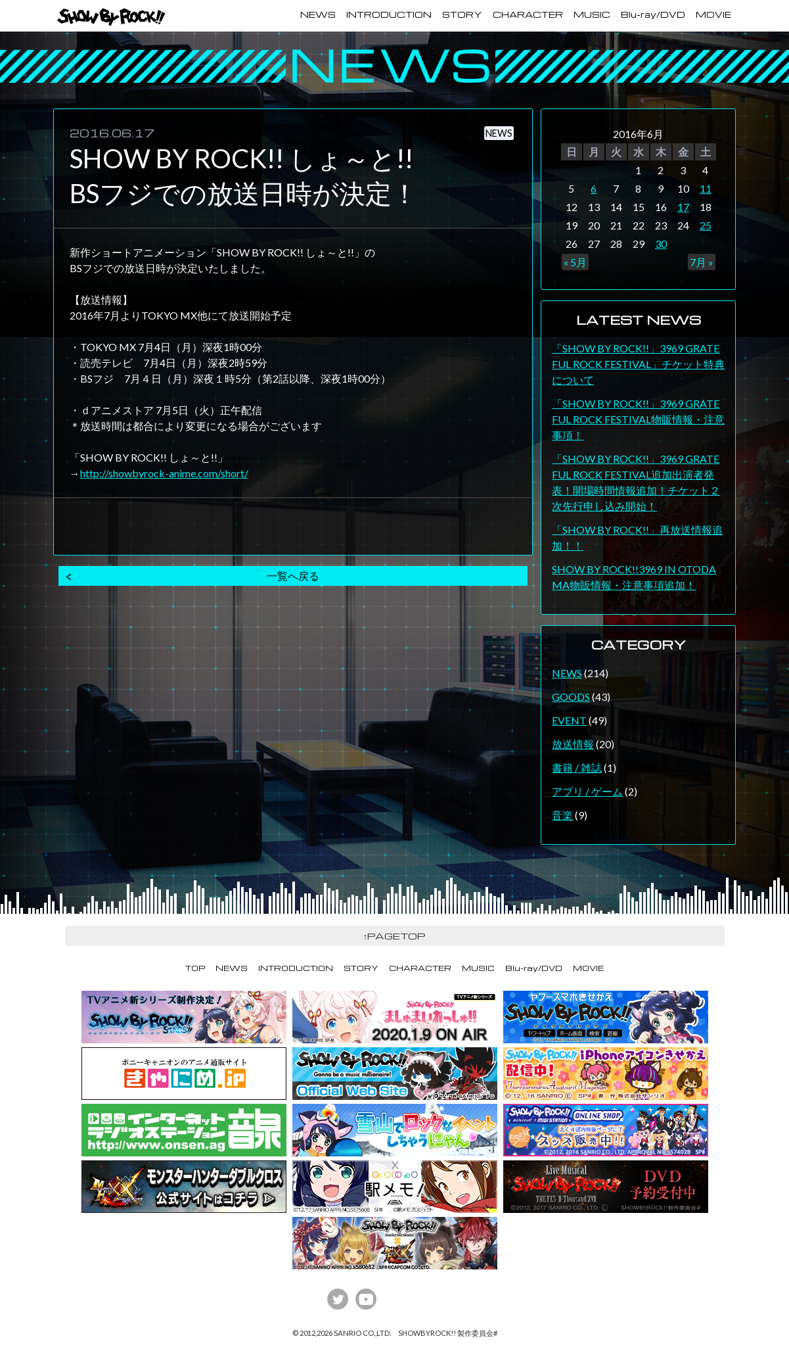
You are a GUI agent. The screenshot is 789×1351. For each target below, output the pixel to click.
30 (661, 243)
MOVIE (713, 14)
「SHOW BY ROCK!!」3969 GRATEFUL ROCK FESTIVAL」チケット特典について (638, 364)
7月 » (701, 262)
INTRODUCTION (389, 14)
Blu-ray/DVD (653, 14)
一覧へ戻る (293, 575)
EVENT (569, 720)
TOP (195, 968)
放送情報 (573, 744)
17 (683, 207)
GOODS (571, 696)
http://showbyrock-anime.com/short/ (164, 473)
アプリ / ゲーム (587, 791)
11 (705, 188)
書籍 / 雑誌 (577, 767)
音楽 (562, 815)
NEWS (318, 14)
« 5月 (575, 262)
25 (705, 225)
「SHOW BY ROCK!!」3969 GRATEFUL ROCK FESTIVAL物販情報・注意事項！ (638, 419)
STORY (462, 14)
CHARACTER (528, 14)
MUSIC (592, 14)
